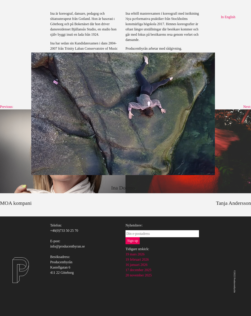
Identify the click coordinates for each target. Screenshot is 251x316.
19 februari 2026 (137, 259)
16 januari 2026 (136, 265)
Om (95, 17)
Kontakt (148, 17)
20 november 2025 (139, 275)
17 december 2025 (138, 270)
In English (228, 17)
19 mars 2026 (135, 254)
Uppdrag (129, 17)
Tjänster (110, 17)
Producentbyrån (21, 17)
